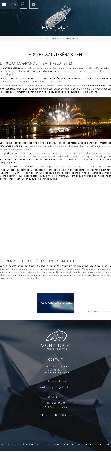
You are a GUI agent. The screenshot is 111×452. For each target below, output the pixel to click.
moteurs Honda (75, 275)
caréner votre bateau (11, 278)
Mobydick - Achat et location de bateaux (23, 38)
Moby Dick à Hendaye (94, 269)
